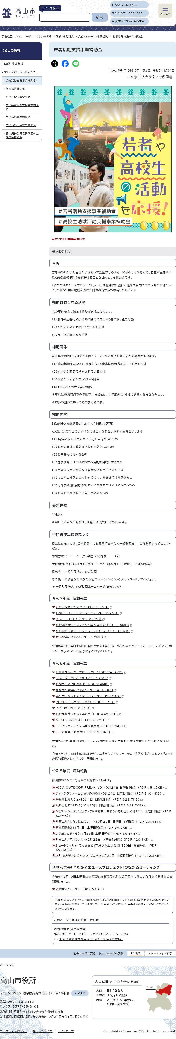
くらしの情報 (43, 36)
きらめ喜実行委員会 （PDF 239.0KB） (84, 732)
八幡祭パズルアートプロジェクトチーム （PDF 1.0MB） (94, 631)
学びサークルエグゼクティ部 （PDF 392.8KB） (90, 696)
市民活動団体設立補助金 (21, 125)
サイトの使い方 (43, 1031)
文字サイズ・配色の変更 (130, 21)
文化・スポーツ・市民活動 (93, 36)
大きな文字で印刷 (155, 76)
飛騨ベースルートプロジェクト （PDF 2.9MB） (89, 613)
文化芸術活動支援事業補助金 (22, 107)
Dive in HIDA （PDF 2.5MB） (80, 619)
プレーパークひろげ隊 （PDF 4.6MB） (83, 678)
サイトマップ (66, 1031)
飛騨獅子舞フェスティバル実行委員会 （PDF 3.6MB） (94, 625)
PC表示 (136, 953)
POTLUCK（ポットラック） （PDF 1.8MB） (87, 702)
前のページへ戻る (84, 953)
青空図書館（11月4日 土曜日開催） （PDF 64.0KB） (94, 827)
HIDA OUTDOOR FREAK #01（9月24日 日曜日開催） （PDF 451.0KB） (111, 787)
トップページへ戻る (111, 953)
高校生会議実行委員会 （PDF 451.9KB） (86, 690)
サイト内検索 (50, 8)
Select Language (129, 13)
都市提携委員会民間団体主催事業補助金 (22, 135)
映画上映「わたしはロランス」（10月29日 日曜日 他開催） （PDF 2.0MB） (108, 821)
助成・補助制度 (65, 36)
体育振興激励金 (15, 88)
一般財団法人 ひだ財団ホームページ (90, 586)
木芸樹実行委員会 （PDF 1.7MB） (81, 637)
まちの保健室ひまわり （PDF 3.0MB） (84, 607)
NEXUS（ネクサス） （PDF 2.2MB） (82, 720)
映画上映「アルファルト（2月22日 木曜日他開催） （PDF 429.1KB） (104, 839)
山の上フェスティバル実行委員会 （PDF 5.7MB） (91, 726)
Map (81, 993)
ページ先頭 (7, 965)
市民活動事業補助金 (18, 117)
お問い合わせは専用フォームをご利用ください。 (91, 939)
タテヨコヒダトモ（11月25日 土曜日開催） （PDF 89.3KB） (98, 833)
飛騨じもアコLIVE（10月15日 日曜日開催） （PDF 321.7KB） (101, 805)
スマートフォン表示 (160, 953)
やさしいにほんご (126, 5)
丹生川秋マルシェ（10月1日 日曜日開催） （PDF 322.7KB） (99, 799)
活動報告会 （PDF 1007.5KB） (80, 889)
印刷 (131, 77)
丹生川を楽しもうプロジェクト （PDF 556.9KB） (91, 672)
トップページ (24, 36)
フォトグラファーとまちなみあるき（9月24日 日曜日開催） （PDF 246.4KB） (110, 793)
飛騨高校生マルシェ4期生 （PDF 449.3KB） (88, 714)
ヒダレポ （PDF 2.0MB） (75, 708)
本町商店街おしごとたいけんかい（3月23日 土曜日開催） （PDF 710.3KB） (110, 855)
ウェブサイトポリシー (13, 1031)
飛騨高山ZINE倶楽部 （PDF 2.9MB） (84, 684)
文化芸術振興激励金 (18, 97)
